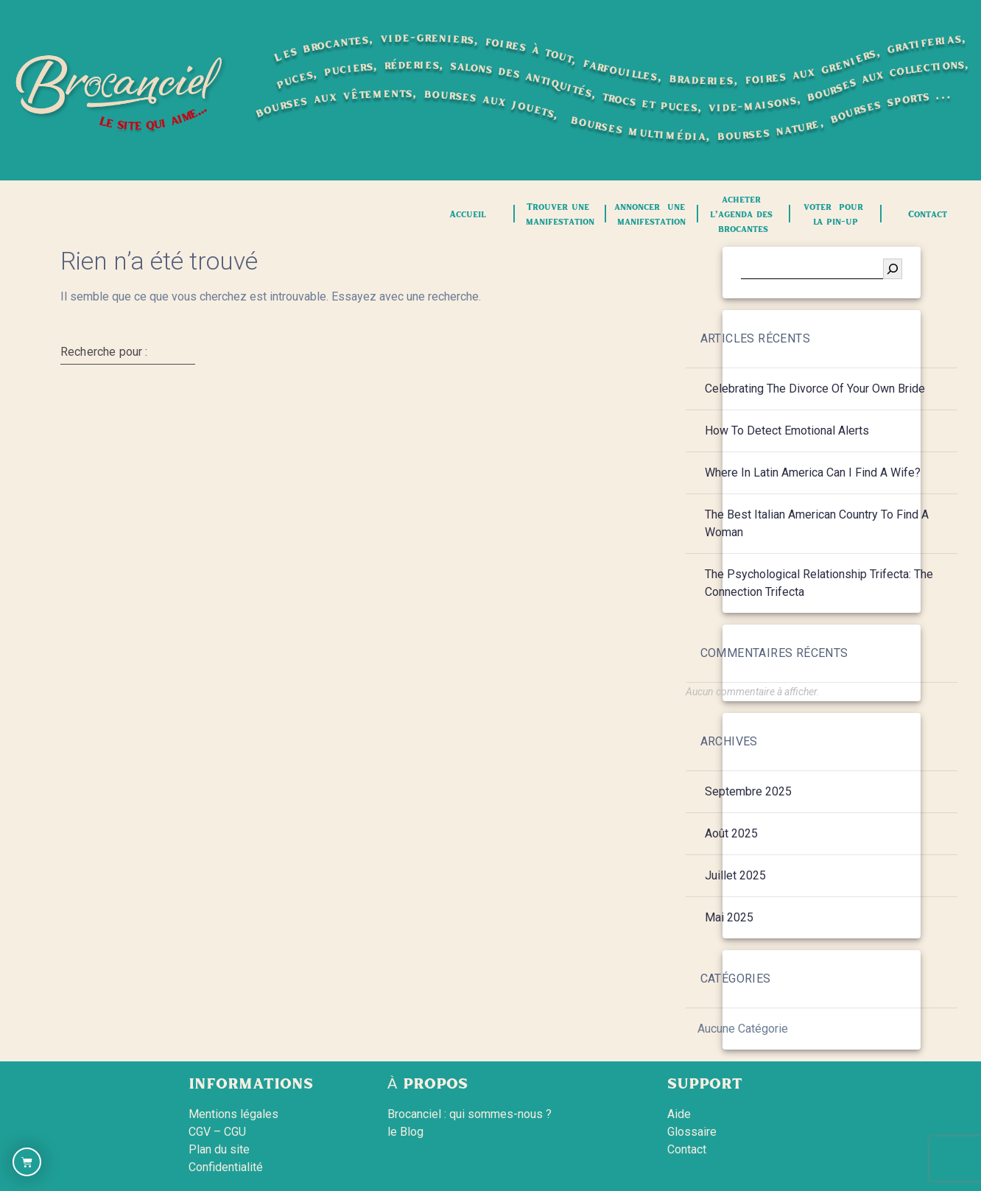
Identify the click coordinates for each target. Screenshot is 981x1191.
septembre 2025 (748, 791)
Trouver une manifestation (560, 213)
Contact (927, 213)
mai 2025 (729, 917)
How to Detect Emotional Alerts (787, 431)
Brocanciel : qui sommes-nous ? (469, 1114)
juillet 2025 (735, 875)
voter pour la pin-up (835, 213)
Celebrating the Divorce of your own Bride (815, 389)
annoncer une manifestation (651, 213)
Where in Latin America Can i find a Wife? (813, 472)
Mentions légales (233, 1114)
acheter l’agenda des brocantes (743, 213)
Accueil (467, 213)
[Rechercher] (892, 269)
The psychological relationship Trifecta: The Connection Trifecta (819, 583)
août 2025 (731, 833)
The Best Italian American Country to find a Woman (817, 523)
